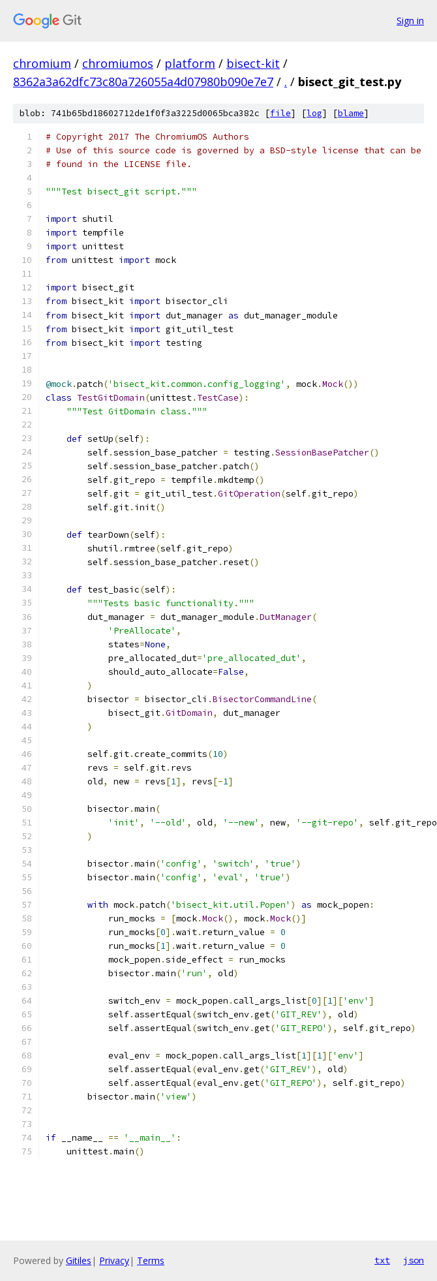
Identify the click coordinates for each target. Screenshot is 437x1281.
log (314, 113)
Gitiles (78, 1260)
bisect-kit (253, 63)
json (413, 1260)
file (280, 113)
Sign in (410, 20)
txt (382, 1260)
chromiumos (117, 63)
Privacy (114, 1260)
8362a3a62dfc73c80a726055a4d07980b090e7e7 (143, 81)
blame (351, 113)
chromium (42, 63)
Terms (150, 1260)
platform (189, 63)
